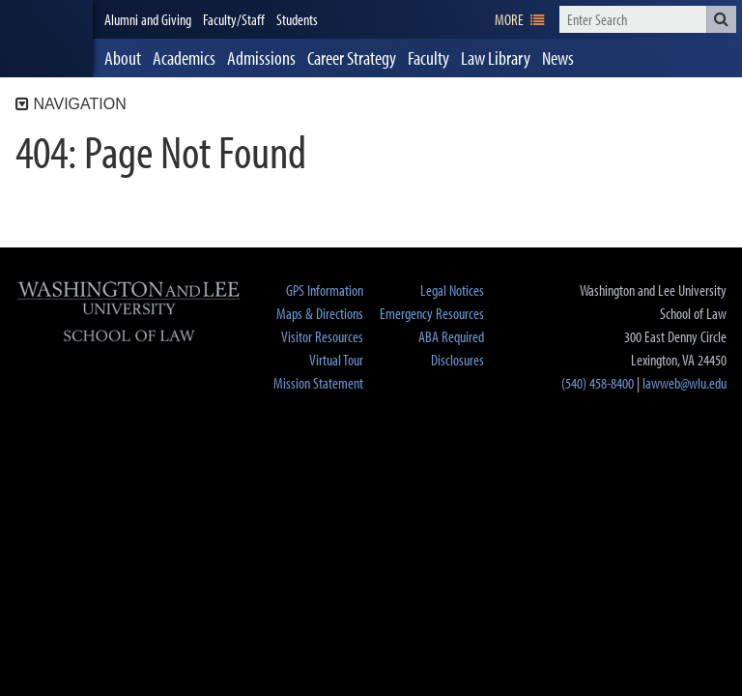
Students (297, 19)
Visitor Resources (322, 336)
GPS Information (324, 290)
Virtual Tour (336, 359)
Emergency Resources (432, 313)
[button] (721, 19)
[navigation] (519, 19)
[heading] (46, 38)
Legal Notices (452, 290)
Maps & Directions (319, 313)
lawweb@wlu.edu (684, 382)
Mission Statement (318, 382)
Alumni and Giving (147, 19)
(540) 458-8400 (597, 382)
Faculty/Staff (234, 19)
